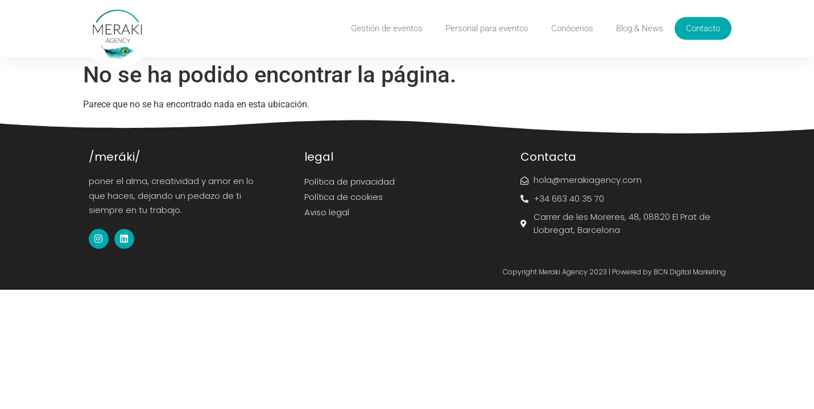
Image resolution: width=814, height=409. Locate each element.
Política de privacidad (349, 181)
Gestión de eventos (387, 28)
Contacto (703, 28)
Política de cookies (343, 197)
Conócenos (572, 28)
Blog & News (639, 28)
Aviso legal (326, 212)
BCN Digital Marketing (690, 272)
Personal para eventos (486, 28)
